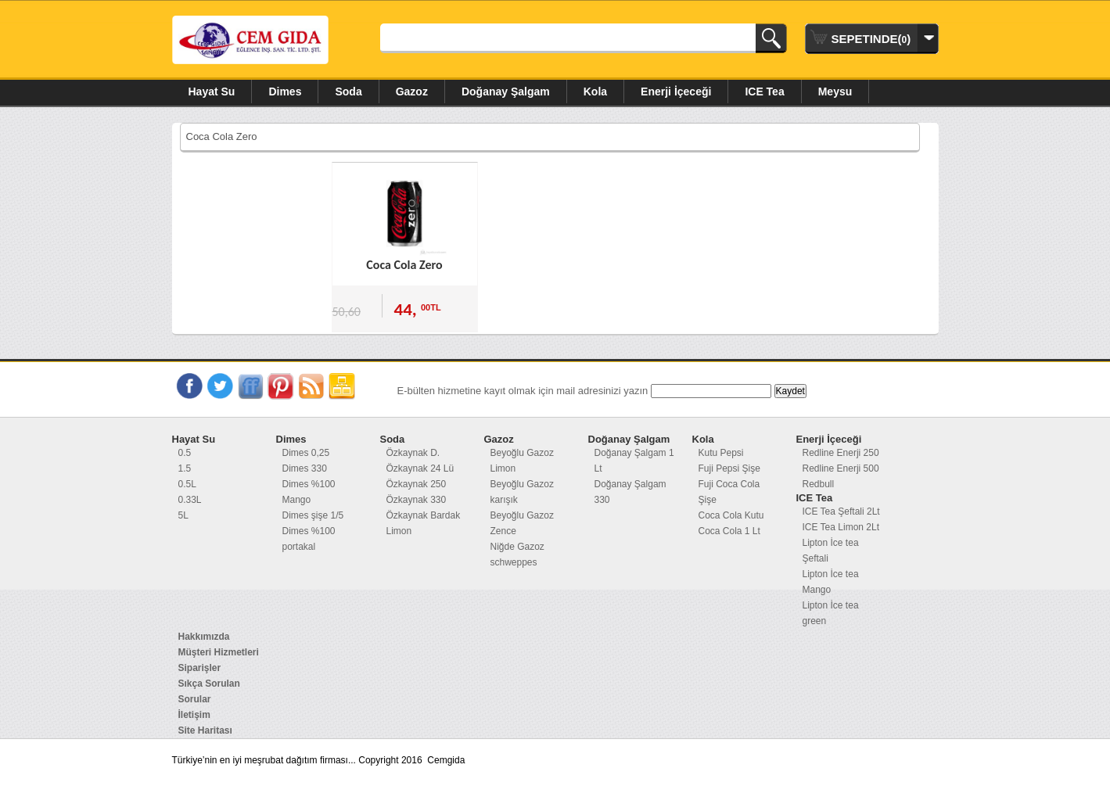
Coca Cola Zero (404, 264)
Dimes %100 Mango (309, 492)
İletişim (194, 714)
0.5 (185, 452)
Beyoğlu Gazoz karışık (522, 492)
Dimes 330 (304, 468)
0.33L (190, 499)
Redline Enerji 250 (841, 452)
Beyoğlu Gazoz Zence (522, 523)
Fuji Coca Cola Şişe (729, 492)
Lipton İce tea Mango (831, 582)
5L (183, 515)
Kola (595, 91)
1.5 (185, 468)
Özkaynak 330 (416, 499)
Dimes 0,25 (306, 452)
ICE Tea (764, 91)
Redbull (819, 484)
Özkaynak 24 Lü (420, 468)
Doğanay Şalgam (506, 91)
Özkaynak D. (413, 452)
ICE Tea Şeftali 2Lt (841, 511)
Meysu (835, 91)
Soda (348, 91)
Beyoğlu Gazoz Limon (522, 460)
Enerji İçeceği (676, 91)
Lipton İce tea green (831, 613)
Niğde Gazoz (517, 546)
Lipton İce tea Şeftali (831, 550)
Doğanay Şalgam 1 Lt (634, 460)
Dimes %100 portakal (309, 539)
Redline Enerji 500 (841, 468)
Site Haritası (205, 730)
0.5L (187, 484)
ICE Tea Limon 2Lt (841, 527)
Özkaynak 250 (416, 484)
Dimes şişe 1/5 (313, 515)
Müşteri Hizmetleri (218, 652)
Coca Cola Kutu (731, 515)
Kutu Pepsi (721, 452)
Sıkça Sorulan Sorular (209, 691)
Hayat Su (212, 91)
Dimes (284, 91)
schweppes (513, 562)
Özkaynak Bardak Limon (423, 523)
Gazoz (412, 91)
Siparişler (199, 667)
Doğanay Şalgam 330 (630, 492)
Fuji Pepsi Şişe (729, 468)
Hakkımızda (204, 636)
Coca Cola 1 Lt (729, 531)
